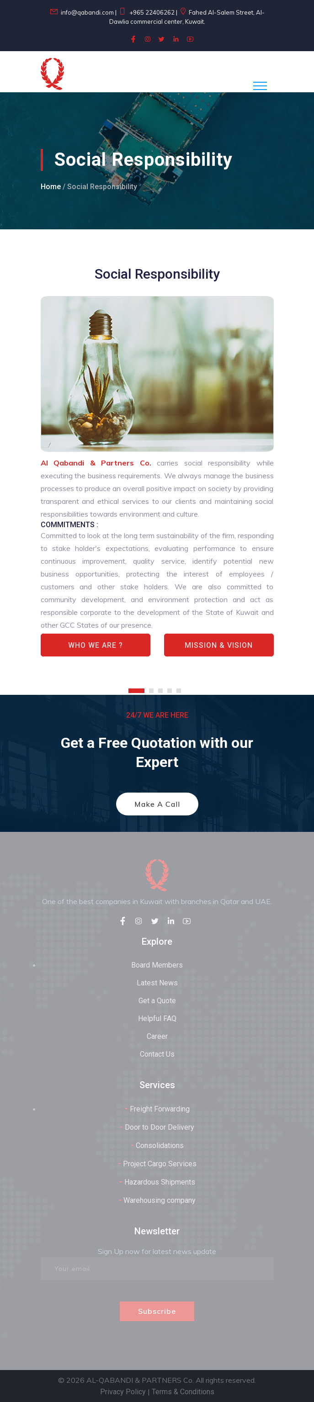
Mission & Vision (219, 645)
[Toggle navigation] (260, 86)
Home (51, 186)
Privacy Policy (123, 1391)
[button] (138, 687)
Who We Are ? (95, 645)
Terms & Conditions (183, 1391)
